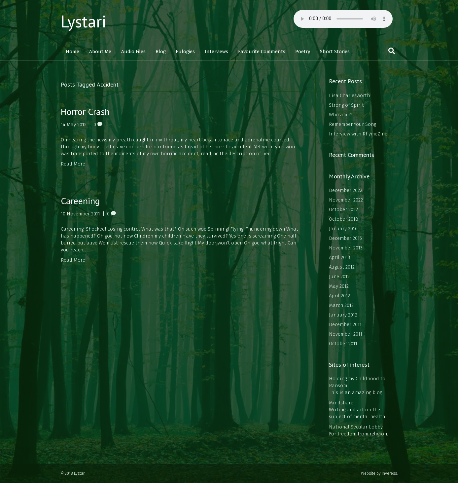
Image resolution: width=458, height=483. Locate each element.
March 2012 (341, 305)
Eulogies (185, 52)
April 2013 (339, 257)
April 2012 (339, 296)
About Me (100, 52)
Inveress (389, 473)
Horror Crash (85, 111)
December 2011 (345, 324)
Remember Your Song (352, 124)
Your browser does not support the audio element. (343, 19)
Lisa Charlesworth (349, 95)
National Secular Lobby (356, 427)
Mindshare (341, 403)
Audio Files (133, 52)
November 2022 (346, 200)
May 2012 (339, 286)
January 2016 (343, 229)
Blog (161, 52)
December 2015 (345, 238)
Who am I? (340, 115)
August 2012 (342, 267)
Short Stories (335, 52)
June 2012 (339, 276)
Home (72, 52)
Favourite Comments (261, 52)
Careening (80, 201)
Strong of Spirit (346, 105)
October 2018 (343, 219)
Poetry (302, 52)
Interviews (216, 52)
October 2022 (343, 209)
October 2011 (343, 344)
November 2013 (346, 248)
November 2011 (345, 334)
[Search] (392, 51)
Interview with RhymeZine (358, 134)
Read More (73, 164)
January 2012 (343, 315)
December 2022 (345, 190)
